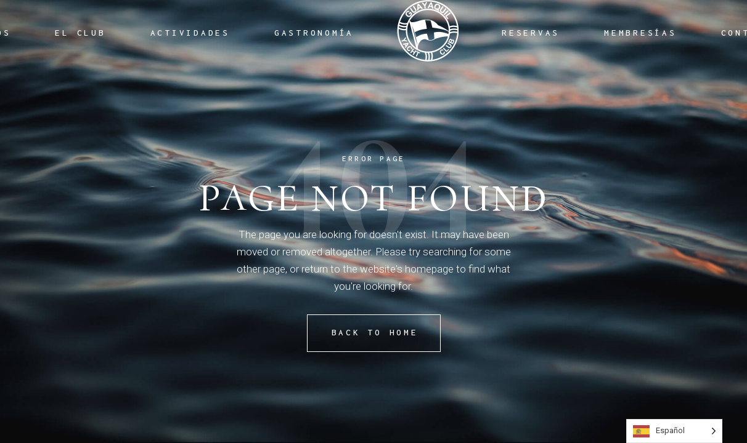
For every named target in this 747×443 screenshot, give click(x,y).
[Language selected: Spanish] (674, 431)
